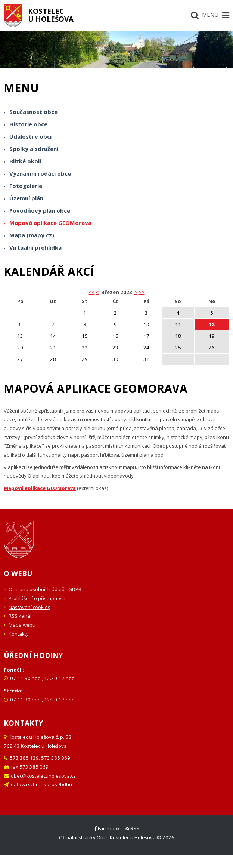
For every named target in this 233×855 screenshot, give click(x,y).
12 (212, 324)
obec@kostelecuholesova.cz (43, 775)
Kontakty (19, 633)
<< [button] (92, 292)
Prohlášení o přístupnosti (37, 598)
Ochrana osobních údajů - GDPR (45, 589)
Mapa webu (22, 624)
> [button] (135, 292)
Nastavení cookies (29, 607)
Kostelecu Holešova (51, 15)
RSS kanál (20, 615)
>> (142, 292)
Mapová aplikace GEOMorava (40, 488)
